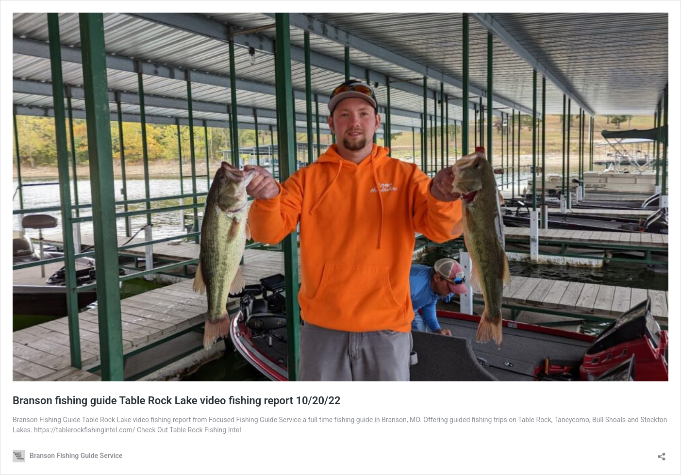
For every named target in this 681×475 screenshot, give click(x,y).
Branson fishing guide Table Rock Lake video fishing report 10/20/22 (177, 400)
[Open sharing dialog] (661, 453)
